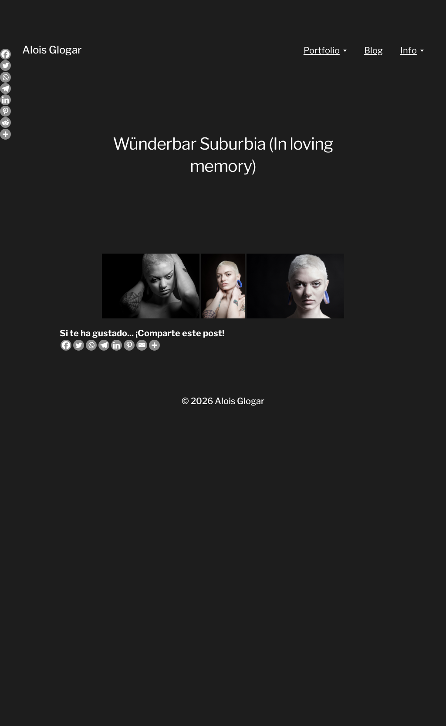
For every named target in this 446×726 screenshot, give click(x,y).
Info (408, 50)
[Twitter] (78, 345)
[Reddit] (5, 122)
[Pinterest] (129, 345)
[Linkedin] (116, 345)
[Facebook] (66, 345)
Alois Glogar (52, 49)
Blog (373, 50)
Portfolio (322, 50)
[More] (154, 345)
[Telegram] (103, 345)
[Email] (141, 345)
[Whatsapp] (91, 345)
